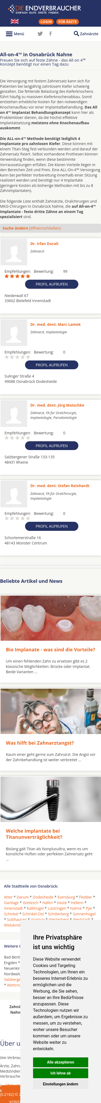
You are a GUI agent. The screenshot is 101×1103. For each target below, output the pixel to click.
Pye (89, 908)
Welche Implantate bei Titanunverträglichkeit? (34, 834)
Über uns (13, 1085)
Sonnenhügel (84, 913)
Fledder (85, 897)
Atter (8, 897)
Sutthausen (17, 919)
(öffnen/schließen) (32, 228)
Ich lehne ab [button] (60, 1073)
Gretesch (30, 902)
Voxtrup (38, 919)
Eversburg (66, 897)
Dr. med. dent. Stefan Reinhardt (60, 485)
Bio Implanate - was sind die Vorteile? (50, 649)
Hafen (47, 902)
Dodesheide (43, 897)
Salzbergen (13, 979)
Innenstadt (13, 908)
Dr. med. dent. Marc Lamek (55, 324)
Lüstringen (57, 908)
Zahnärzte (89, 33)
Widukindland (16, 925)
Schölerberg (58, 913)
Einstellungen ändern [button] (60, 1084)
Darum (23, 897)
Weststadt (81, 919)
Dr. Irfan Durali (44, 243)
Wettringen (16, 985)
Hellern (77, 902)
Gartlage (11, 902)
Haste (62, 902)
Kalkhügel (35, 908)
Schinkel (11, 913)
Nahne (76, 908)
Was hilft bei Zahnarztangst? (40, 743)
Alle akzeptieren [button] (60, 1062)
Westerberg (59, 919)
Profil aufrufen (52, 284)
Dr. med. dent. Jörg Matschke (57, 405)
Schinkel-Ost (33, 913)
